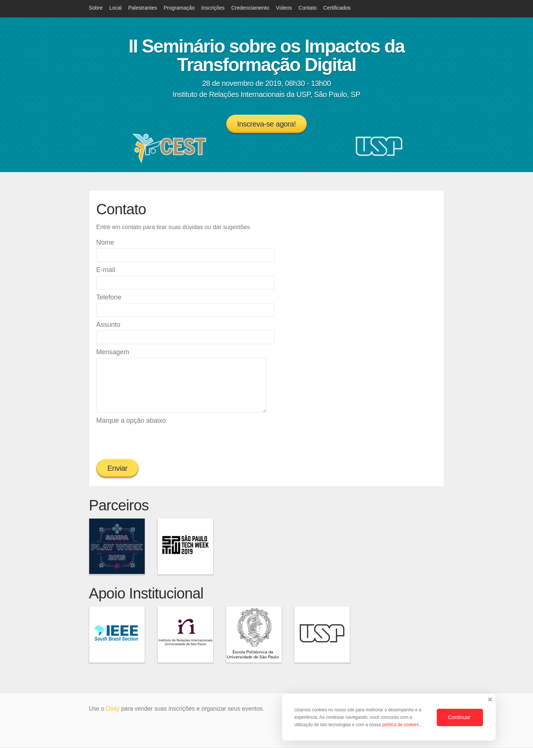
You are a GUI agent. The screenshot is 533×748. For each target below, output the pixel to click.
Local (115, 8)
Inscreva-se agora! (266, 124)
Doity (112, 708)
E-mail (105, 270)
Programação (179, 8)
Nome (105, 242)
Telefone (108, 297)
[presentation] (152, 440)
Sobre (96, 8)
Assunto (108, 324)
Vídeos (284, 8)
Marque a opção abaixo (131, 420)
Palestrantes (142, 8)
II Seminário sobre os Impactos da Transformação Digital (266, 55)
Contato (308, 8)
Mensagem (112, 352)
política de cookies (401, 724)
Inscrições (213, 8)
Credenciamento (250, 8)
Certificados (337, 8)
